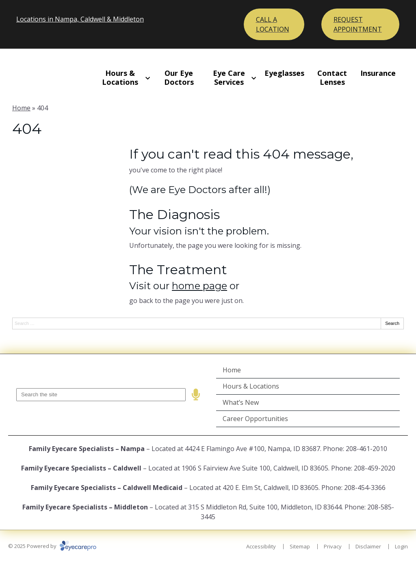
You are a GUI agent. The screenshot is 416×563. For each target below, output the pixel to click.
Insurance (378, 73)
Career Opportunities (255, 418)
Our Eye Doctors (179, 77)
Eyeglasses (284, 73)
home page (199, 286)
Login (401, 546)
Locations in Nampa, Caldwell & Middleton (80, 19)
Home (21, 107)
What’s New (241, 402)
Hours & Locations (120, 77)
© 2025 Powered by (52, 546)
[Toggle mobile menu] (274, 24)
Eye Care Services (229, 77)
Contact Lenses (332, 77)
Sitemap (300, 546)
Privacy (333, 546)
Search (392, 323)
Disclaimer (368, 546)
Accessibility (261, 546)
